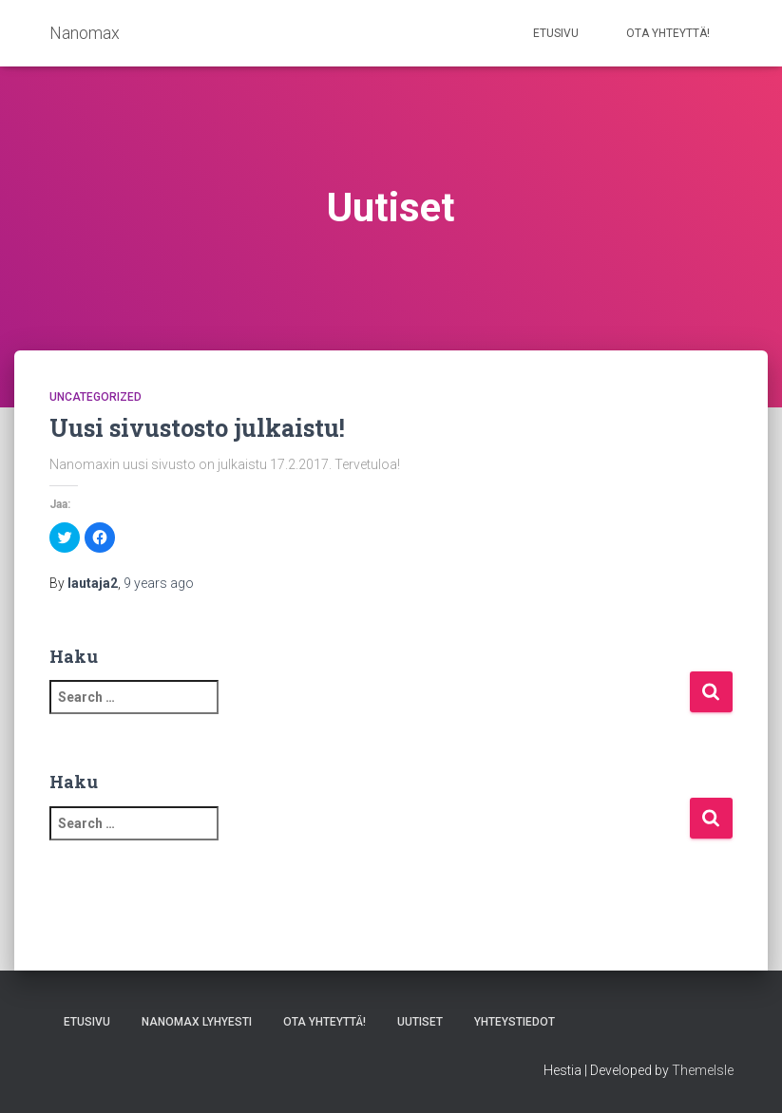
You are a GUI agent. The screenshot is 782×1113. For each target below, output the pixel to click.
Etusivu (556, 33)
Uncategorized (95, 397)
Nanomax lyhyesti (197, 1021)
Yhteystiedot (514, 1021)
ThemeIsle (703, 1070)
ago (159, 583)
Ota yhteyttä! (668, 33)
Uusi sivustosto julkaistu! (197, 427)
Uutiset (420, 1021)
